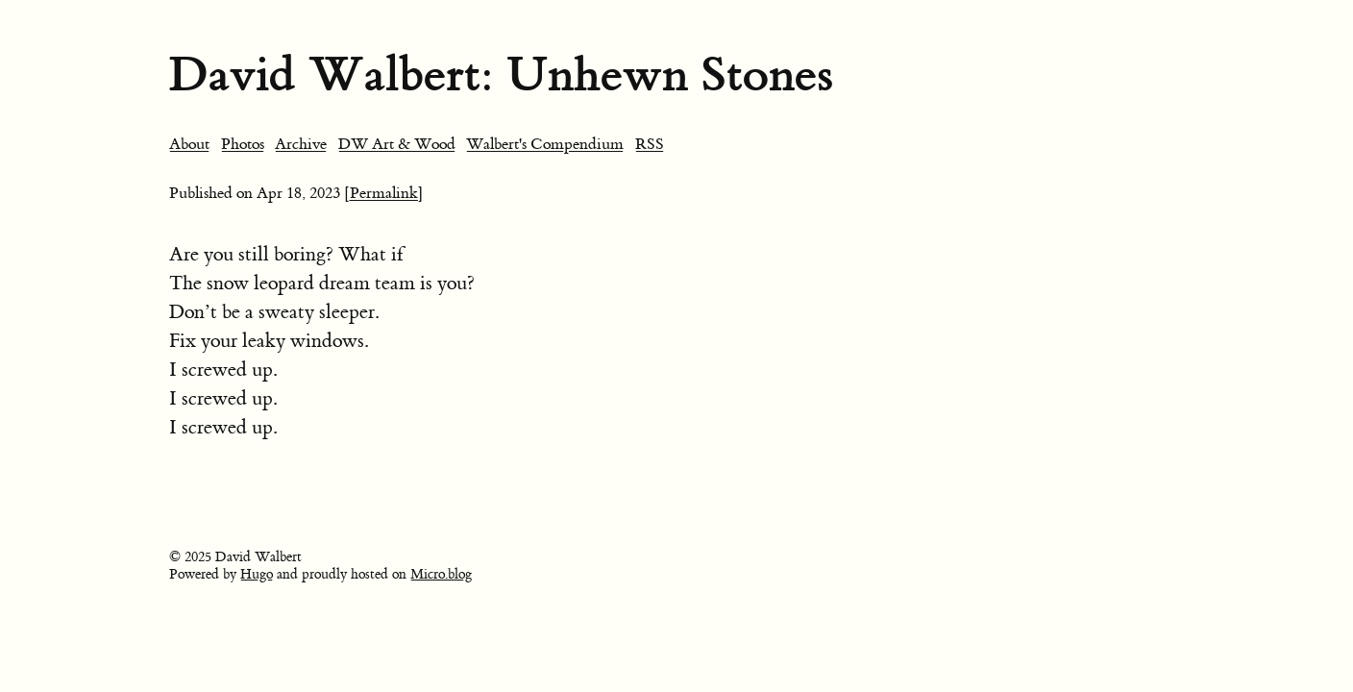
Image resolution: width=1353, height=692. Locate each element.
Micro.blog (441, 574)
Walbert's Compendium (545, 144)
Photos (242, 144)
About (189, 144)
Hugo (256, 574)
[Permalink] (384, 193)
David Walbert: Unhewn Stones (501, 74)
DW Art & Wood (396, 144)
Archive (301, 144)
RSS (649, 144)
